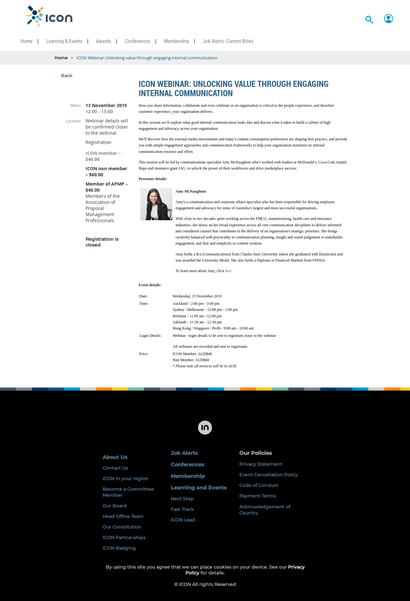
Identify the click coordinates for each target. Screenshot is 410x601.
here (228, 271)
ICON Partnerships (123, 537)
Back (66, 76)
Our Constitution (121, 527)
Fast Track (182, 509)
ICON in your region (125, 478)
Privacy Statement (260, 464)
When (75, 105)
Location (73, 120)
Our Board (114, 506)
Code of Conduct (258, 485)
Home (61, 57)
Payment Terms (257, 496)
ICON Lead (183, 520)
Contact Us (115, 468)
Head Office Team (123, 516)
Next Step (182, 499)
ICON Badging (119, 548)
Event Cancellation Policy (268, 475)
